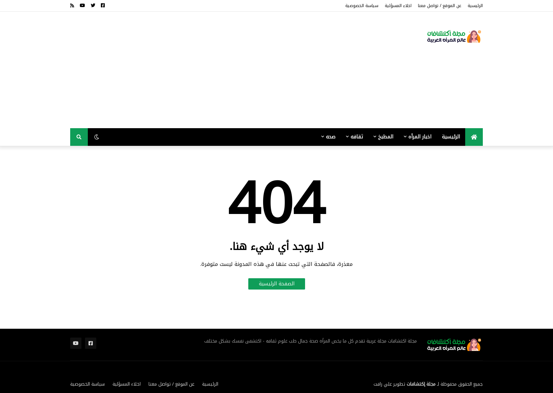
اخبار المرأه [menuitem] (419, 137)
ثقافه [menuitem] (357, 137)
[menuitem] (474, 137)
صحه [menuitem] (330, 137)
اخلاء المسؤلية (398, 6)
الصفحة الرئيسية (276, 283)
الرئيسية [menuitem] (451, 137)
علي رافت (382, 384)
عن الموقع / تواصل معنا (439, 6)
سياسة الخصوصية (361, 6)
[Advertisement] (198, 69)
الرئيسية (475, 6)
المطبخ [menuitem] (385, 137)
